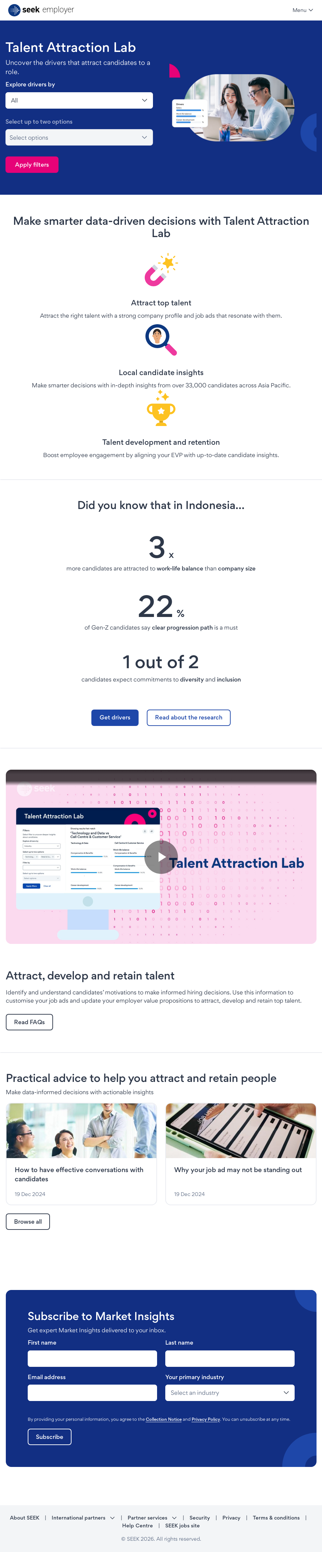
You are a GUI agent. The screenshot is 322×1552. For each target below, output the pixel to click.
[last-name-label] (92, 1358)
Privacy (231, 1517)
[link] (115, 718)
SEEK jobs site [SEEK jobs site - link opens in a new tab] (182, 1525)
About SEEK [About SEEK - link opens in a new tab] (24, 1517)
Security (200, 1517)
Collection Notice (164, 1419)
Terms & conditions (276, 1517)
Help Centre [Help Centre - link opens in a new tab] (137, 1525)
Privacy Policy (206, 1419)
